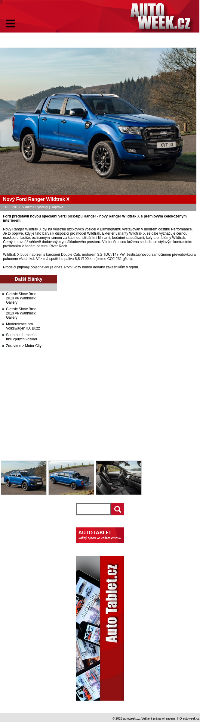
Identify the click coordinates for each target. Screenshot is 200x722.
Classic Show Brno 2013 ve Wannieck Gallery (21, 298)
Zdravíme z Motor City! (24, 346)
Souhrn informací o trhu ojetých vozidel (21, 337)
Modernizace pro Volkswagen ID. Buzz (23, 326)
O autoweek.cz (189, 718)
